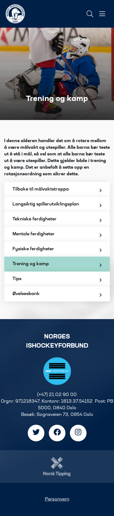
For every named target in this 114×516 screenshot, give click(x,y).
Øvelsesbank (57, 295)
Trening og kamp (57, 265)
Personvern (57, 499)
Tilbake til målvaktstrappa (57, 190)
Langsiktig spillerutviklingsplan (57, 205)
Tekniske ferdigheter (57, 220)
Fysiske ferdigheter (57, 250)
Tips (57, 280)
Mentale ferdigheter (57, 235)
